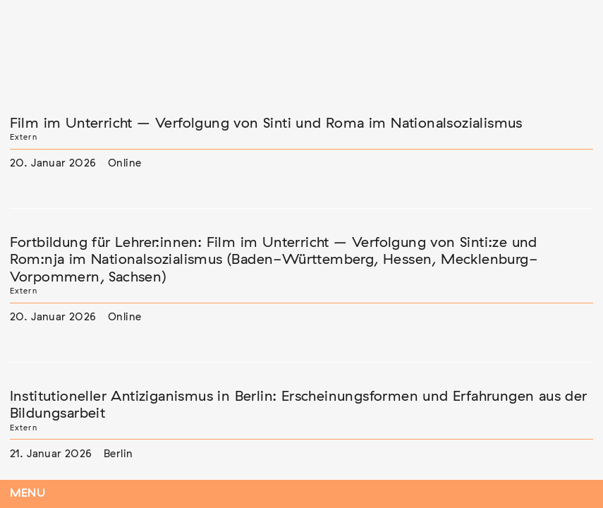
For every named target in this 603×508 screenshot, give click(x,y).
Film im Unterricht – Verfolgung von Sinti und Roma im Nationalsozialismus (266, 123)
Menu (28, 493)
